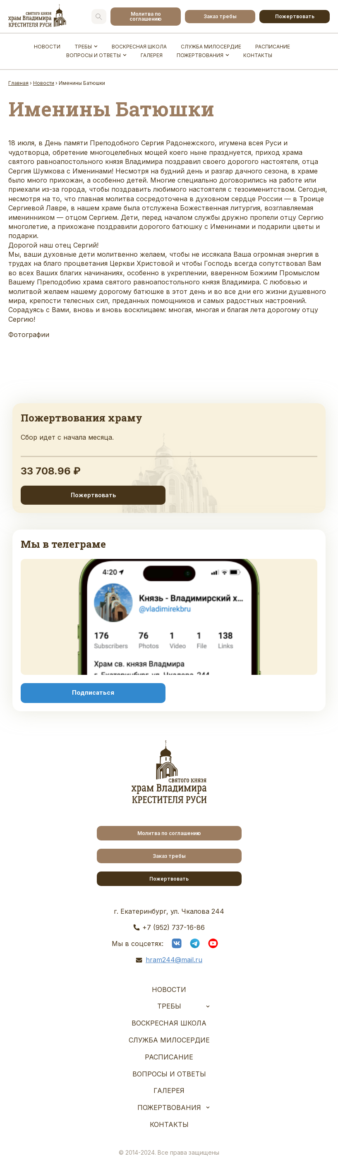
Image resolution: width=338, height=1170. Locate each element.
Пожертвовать (294, 16)
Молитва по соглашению (145, 16)
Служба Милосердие (211, 46)
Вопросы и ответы (93, 55)
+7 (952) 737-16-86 (173, 927)
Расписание (272, 46)
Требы (83, 46)
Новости (47, 46)
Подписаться (93, 692)
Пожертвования (200, 55)
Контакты (257, 55)
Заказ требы (220, 16)
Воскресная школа (139, 46)
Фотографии (28, 334)
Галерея (152, 55)
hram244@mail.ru (174, 960)
